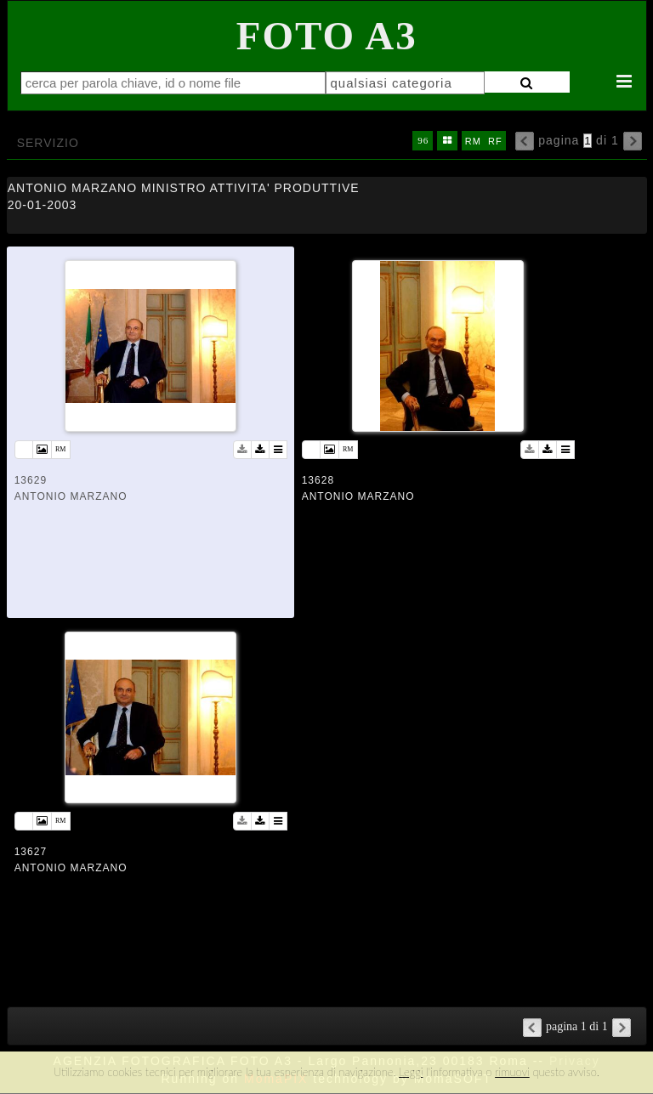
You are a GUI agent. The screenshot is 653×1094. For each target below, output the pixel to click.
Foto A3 (326, 36)
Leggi (411, 1072)
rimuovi (512, 1072)
